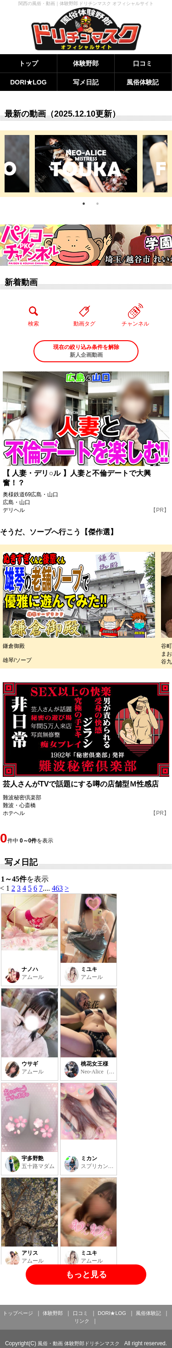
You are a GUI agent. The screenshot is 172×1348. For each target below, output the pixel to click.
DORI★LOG (28, 82)
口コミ (142, 63)
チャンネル (135, 314)
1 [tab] (84, 203)
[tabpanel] (86, 163)
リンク (81, 1321)
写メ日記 (86, 82)
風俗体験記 (143, 82)
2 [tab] (97, 203)
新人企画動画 (86, 350)
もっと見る (86, 1274)
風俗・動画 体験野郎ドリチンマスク (79, 1343)
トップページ (18, 1313)
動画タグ (84, 314)
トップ (28, 63)
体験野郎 (86, 63)
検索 (33, 314)
